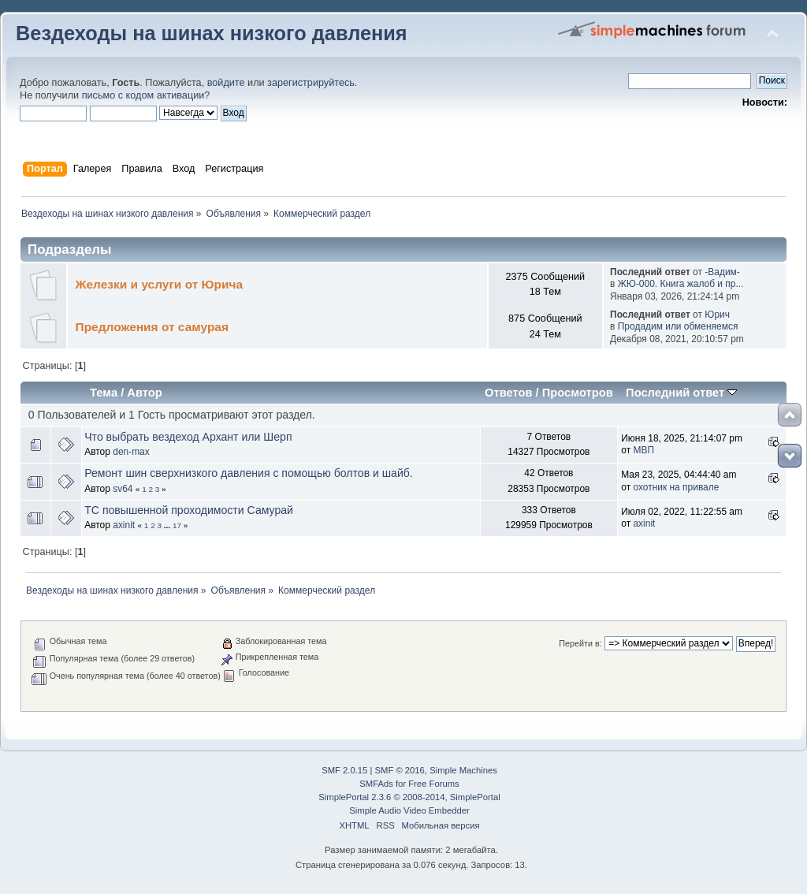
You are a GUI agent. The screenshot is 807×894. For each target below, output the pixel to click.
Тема (103, 392)
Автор (144, 392)
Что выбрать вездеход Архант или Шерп (188, 436)
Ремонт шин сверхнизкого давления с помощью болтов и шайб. (248, 473)
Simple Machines (463, 770)
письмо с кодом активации (143, 95)
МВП (643, 450)
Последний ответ (681, 392)
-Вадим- (722, 272)
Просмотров (577, 392)
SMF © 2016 (400, 770)
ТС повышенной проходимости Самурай (188, 510)
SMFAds (376, 783)
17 (177, 525)
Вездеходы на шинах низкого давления (211, 33)
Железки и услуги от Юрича (160, 284)
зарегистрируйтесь (311, 82)
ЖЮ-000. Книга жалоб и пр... (681, 283)
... (168, 525)
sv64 (122, 488)
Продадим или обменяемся (678, 326)
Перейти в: (580, 643)
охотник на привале (676, 487)
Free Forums (433, 783)
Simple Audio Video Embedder (409, 810)
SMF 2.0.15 (344, 770)
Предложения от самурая (152, 326)
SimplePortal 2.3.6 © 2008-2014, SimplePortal (409, 797)
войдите (226, 82)
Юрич (717, 314)
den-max (131, 451)
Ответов (509, 392)
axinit (124, 525)
